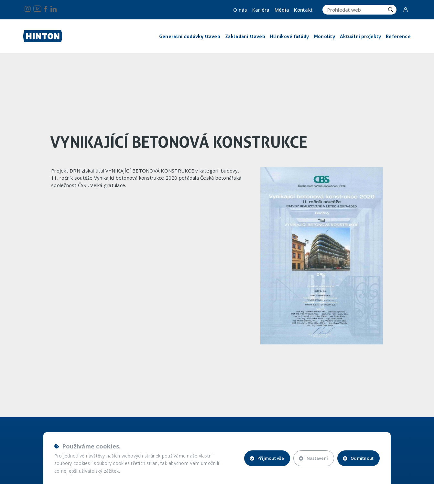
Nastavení (313, 458)
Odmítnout (358, 458)
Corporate (405, 9)
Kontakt (303, 9)
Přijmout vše (267, 458)
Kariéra (261, 9)
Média (282, 9)
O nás (240, 9)
